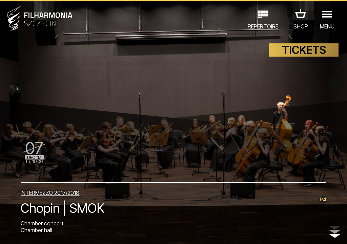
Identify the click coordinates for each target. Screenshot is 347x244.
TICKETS (304, 50)
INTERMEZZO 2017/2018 (50, 192)
